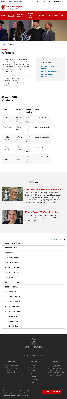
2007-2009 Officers (11, 292)
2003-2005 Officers (11, 302)
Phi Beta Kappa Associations (11, 372)
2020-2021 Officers (11, 263)
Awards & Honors (31, 15)
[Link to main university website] (33, 350)
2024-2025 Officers (11, 243)
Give (48, 15)
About (11, 15)
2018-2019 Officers (11, 267)
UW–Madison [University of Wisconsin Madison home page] (12, 1)
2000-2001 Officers (11, 311)
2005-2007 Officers (11, 297)
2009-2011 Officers (11, 287)
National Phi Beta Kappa (11, 365)
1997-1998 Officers (11, 326)
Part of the (33, 355)
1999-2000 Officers (11, 316)
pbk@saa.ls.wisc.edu (58, 372)
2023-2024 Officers (11, 248)
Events (41, 15)
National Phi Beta (47, 67)
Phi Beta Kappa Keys (11, 368)
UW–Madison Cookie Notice (21, 395)
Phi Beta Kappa (14, 6)
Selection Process (20, 15)
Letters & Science (39, 1)
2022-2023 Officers (11, 253)
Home (3, 15)
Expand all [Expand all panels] (54, 239)
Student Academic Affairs (56, 1)
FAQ (62, 15)
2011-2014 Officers (11, 282)
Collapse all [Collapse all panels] (61, 239)
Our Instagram (33, 379)
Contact (56, 15)
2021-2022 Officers (11, 258)
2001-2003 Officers (11, 306)
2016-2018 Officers (11, 272)
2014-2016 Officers (11, 277)
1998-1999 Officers (11, 321)
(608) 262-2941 (58, 375)
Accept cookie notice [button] (52, 392)
